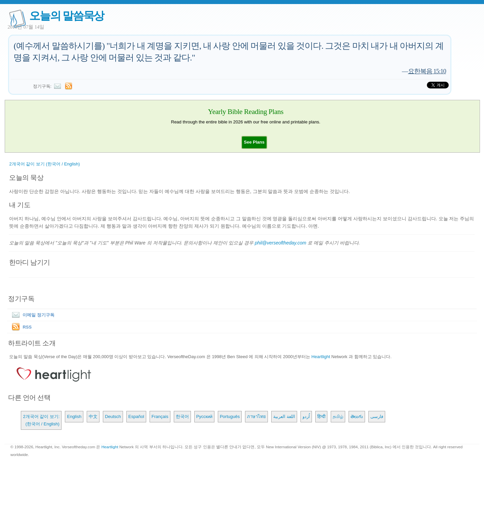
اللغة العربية (284, 416)
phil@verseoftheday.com (280, 242)
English (74, 416)
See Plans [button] (254, 142)
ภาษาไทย (256, 416)
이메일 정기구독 (31, 314)
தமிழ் (338, 416)
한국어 (182, 416)
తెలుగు (357, 416)
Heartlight (321, 356)
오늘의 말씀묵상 (66, 15)
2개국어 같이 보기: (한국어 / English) (41, 420)
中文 (93, 416)
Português (230, 416)
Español (136, 416)
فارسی (376, 416)
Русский (204, 416)
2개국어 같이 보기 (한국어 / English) (44, 163)
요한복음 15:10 (427, 71)
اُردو (306, 416)
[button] (254, 142)
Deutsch (113, 416)
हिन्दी (321, 416)
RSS (27, 327)
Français (160, 416)
